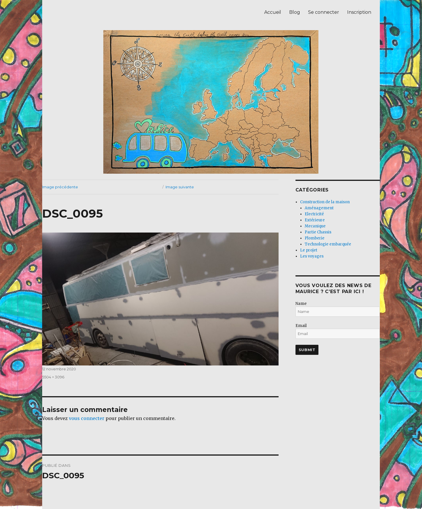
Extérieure (315, 220)
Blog (294, 12)
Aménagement (319, 208)
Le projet (308, 250)
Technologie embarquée (328, 244)
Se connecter (323, 12)
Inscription (359, 12)
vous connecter (86, 418)
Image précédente (60, 187)
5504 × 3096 (53, 377)
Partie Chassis (318, 232)
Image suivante (180, 187)
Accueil (272, 12)
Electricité (314, 214)
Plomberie (314, 238)
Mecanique (315, 226)
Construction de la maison (325, 202)
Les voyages (312, 256)
